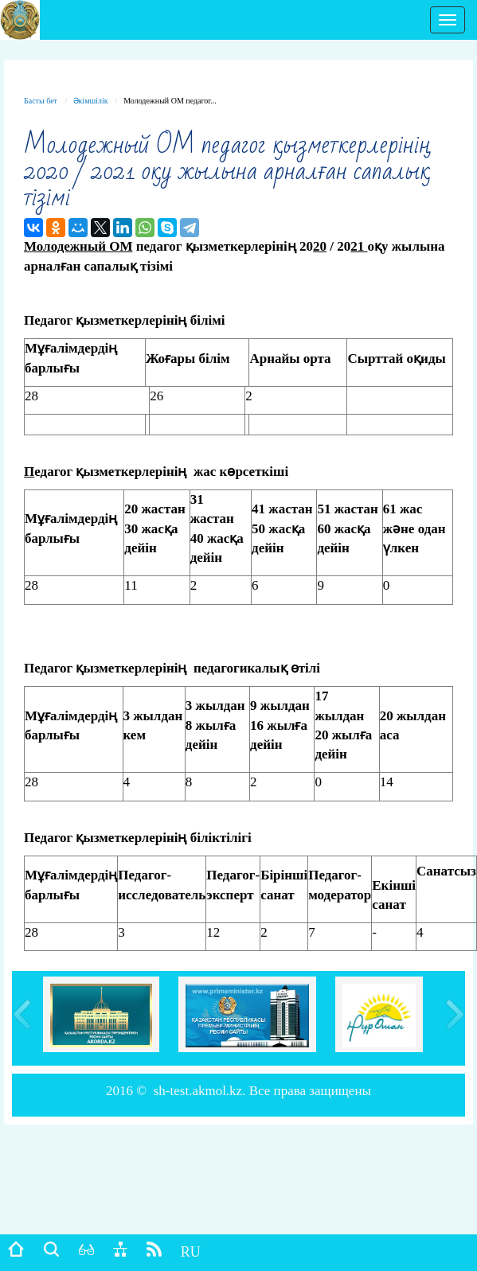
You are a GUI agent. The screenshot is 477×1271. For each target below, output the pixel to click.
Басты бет (40, 100)
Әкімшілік (90, 100)
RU (191, 1252)
